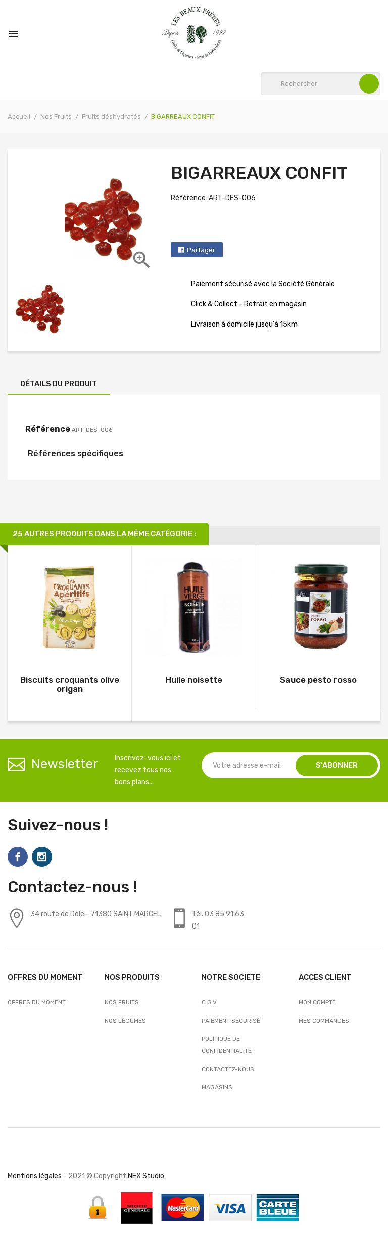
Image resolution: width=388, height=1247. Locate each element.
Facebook (18, 857)
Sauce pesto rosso (318, 679)
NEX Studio (146, 1176)
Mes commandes (324, 1020)
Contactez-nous (228, 1069)
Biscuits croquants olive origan (69, 684)
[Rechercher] (320, 83)
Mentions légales (35, 1176)
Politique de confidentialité (227, 1044)
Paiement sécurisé (231, 1020)
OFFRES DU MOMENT (37, 1002)
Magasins (217, 1087)
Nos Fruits (122, 1002)
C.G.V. (210, 1002)
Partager (201, 250)
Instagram (42, 857)
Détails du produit (58, 383)
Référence (47, 429)
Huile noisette (193, 679)
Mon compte (317, 1002)
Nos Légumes (125, 1020)
